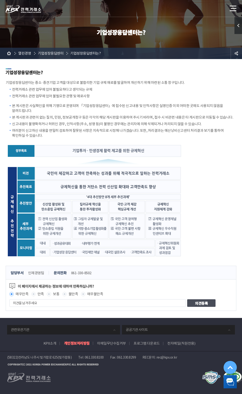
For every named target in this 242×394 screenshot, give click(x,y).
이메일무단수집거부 (111, 343)
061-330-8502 (81, 273)
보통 (56, 294)
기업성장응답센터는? (85, 53)
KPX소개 (49, 343)
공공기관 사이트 (137, 329)
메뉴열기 (232, 7)
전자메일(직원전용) (181, 343)
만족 (41, 294)
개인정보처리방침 (77, 343)
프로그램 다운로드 (147, 343)
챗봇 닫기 (226, 378)
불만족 (73, 294)
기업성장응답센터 (50, 53)
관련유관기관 (20, 329)
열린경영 (24, 53)
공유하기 (236, 53)
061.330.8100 (94, 357)
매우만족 (22, 294)
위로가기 (226, 358)
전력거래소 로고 (23, 9)
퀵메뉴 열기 (238, 25)
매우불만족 (95, 294)
